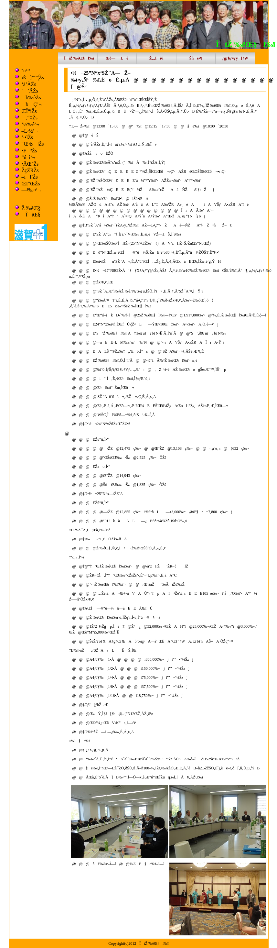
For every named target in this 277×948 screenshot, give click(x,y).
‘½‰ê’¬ (30, 124)
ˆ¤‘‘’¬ (28, 71)
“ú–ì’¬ (28, 157)
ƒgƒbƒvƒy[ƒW (235, 58)
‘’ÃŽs (30, 91)
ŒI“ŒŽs (31, 183)
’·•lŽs (27, 137)
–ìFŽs (30, 177)
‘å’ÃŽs (29, 84)
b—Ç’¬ (32, 104)
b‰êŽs (31, 97)
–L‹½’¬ (29, 131)
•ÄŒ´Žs (30, 164)
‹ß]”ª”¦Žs (33, 77)
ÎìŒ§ (31, 214)
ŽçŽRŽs (30, 170)
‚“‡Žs (29, 117)
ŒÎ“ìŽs (29, 111)
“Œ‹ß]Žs (33, 144)
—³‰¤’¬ (31, 190)
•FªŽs (29, 150)
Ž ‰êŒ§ (31, 208)
